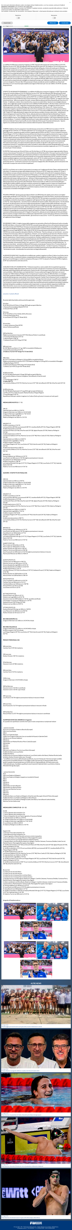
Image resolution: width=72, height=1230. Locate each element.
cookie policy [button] (29, 6)
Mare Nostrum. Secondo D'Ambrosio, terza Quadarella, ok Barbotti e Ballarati (22, 1166)
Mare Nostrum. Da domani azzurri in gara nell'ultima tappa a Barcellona (21, 1217)
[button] (70, 2)
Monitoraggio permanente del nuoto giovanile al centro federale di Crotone (22, 1026)
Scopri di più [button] (7, 23)
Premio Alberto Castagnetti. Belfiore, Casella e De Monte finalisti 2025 (20, 1070)
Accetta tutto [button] (64, 23)
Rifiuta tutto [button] (53, 23)
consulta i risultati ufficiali (11, 294)
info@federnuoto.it (22, 1228)
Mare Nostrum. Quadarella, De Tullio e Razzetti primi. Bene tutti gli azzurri (21, 1115)
